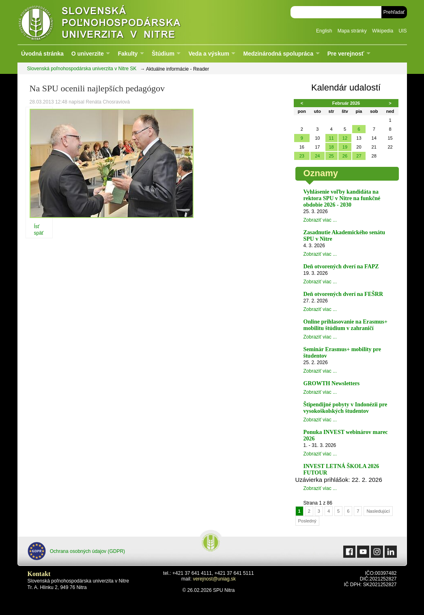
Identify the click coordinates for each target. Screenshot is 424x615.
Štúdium (163, 53)
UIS (402, 31)
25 (331, 155)
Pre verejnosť (345, 53)
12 (344, 138)
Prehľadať (394, 12)
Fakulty (128, 53)
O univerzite (87, 53)
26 (344, 155)
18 (331, 147)
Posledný (307, 520)
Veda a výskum (209, 53)
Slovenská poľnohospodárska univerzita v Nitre (116, 22)
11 (331, 138)
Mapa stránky (352, 31)
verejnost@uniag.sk (214, 579)
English (324, 31)
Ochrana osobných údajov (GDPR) (76, 551)
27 (358, 155)
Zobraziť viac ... (320, 220)
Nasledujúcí (378, 511)
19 (344, 147)
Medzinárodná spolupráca (278, 53)
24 (317, 155)
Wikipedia (382, 31)
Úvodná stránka (42, 53)
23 (301, 155)
